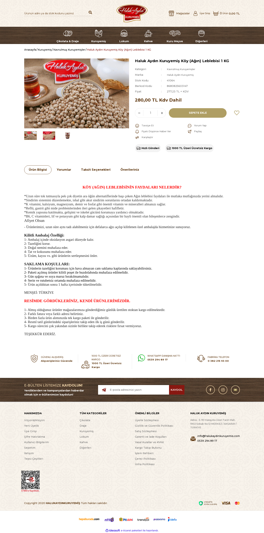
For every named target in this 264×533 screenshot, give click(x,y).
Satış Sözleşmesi (146, 431)
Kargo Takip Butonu (148, 447)
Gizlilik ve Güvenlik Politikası (154, 425)
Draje (83, 425)
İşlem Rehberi (144, 453)
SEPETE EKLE (196, 112)
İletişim (29, 453)
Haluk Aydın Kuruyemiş (182, 74)
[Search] (58, 13)
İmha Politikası (145, 464)
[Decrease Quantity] (139, 113)
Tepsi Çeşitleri (33, 458)
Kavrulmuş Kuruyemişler (183, 69)
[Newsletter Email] (141, 389)
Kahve (84, 442)
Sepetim (29, 447)
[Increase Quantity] (161, 113)
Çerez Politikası (145, 458)
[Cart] (225, 13)
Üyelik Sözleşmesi (147, 420)
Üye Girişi (30, 431)
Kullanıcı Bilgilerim (36, 442)
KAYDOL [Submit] (177, 389)
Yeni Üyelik (31, 425)
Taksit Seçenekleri (96, 169)
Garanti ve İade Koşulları (150, 436)
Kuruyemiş (87, 431)
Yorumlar (64, 169)
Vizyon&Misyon (34, 420)
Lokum (84, 436)
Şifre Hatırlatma (34, 436)
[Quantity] (150, 112)
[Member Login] (197, 13)
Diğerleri (85, 447)
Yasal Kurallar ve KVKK (149, 442)
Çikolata (85, 420)
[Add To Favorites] (237, 113)
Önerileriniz (129, 169)
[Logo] (131, 13)
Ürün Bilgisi (38, 169)
